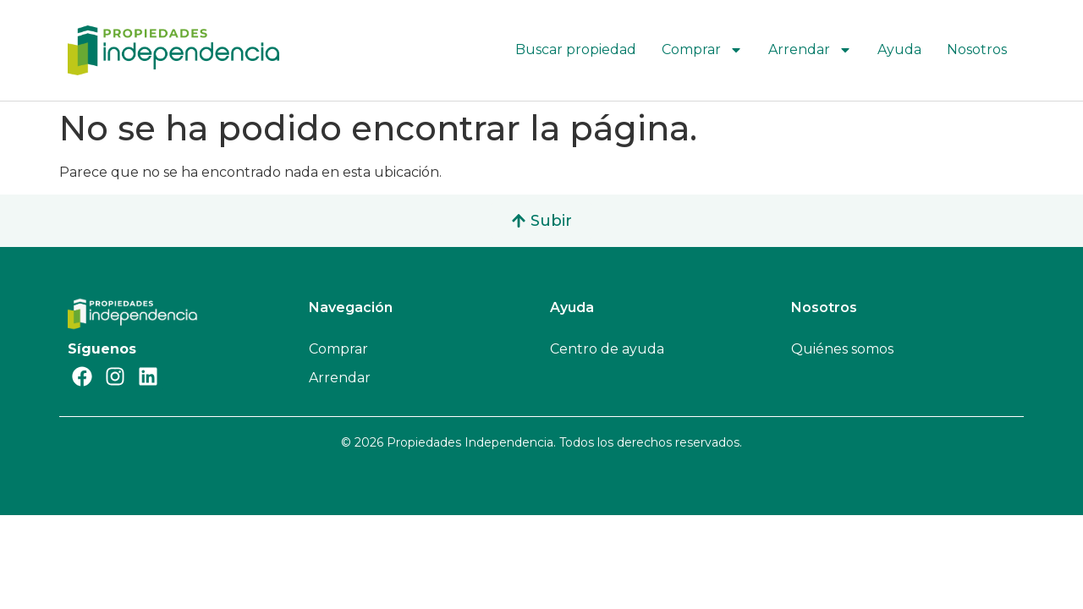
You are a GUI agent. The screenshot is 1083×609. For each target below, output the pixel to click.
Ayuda (899, 49)
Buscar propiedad (575, 49)
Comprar (702, 50)
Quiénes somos (842, 349)
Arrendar (810, 50)
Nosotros (977, 49)
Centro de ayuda (607, 349)
